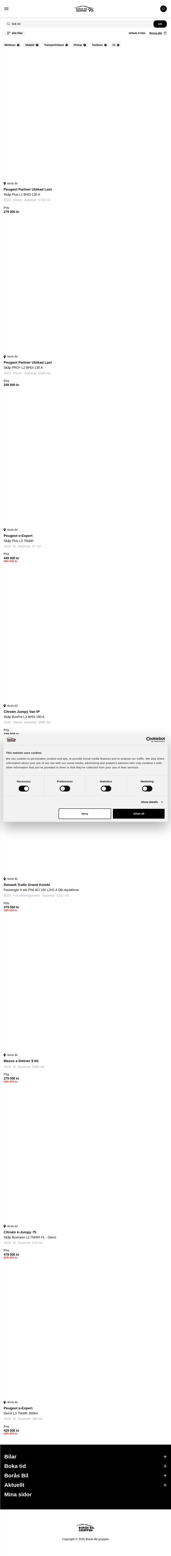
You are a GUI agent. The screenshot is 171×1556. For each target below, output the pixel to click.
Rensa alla (155, 33)
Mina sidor (18, 1494)
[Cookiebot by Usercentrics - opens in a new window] (149, 739)
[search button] (160, 24)
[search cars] (163, 8)
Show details (149, 801)
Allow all (138, 813)
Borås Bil (85, 1475)
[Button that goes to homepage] (88, 9)
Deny (85, 813)
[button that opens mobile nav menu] (6, 8)
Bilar (85, 1457)
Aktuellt (85, 1485)
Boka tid (85, 1466)
